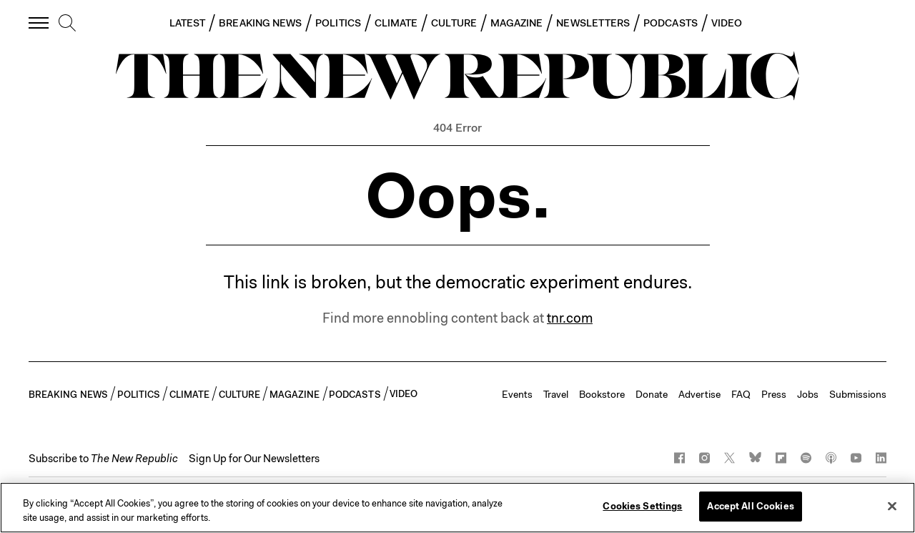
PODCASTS (670, 22)
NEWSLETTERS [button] (593, 22)
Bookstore (602, 394)
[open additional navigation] (39, 22)
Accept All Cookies (750, 506)
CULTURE (454, 22)
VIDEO (726, 22)
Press (773, 394)
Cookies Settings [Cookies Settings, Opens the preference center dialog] (642, 506)
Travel (555, 394)
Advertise (699, 394)
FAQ (741, 394)
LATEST (187, 22)
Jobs (807, 394)
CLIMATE (396, 22)
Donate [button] (651, 394)
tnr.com (570, 318)
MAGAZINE (516, 22)
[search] (67, 23)
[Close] (892, 506)
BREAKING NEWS (260, 22)
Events (517, 394)
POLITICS (338, 22)
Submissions (857, 394)
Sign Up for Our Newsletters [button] (254, 458)
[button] (103, 458)
